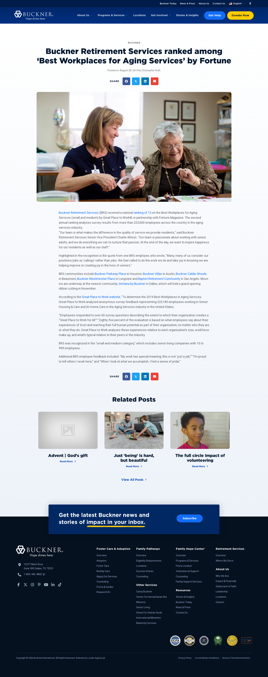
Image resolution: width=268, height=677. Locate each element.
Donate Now (240, 15)
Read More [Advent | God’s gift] (68, 461)
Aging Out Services (107, 576)
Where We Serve (224, 560)
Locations (139, 15)
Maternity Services (146, 623)
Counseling (103, 581)
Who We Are (222, 576)
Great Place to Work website (101, 297)
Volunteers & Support (187, 571)
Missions (141, 602)
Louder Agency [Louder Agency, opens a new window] (96, 658)
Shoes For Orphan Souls (149, 612)
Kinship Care (103, 571)
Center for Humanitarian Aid (151, 596)
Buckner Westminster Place (96, 279)
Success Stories (144, 571)
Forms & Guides (105, 587)
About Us (204, 3)
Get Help (215, 15)
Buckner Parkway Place (110, 274)
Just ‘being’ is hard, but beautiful (134, 458)
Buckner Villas (152, 274)
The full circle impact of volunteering (200, 458)
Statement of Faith (226, 586)
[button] (250, 3)
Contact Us (219, 3)
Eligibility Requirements (148, 560)
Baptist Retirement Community (159, 279)
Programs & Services (111, 15)
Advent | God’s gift (68, 455)
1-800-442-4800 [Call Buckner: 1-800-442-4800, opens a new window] (34, 574)
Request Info (103, 592)
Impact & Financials (226, 581)
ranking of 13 (142, 212)
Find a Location (184, 565)
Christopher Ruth (151, 70)
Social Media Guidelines (207, 658)
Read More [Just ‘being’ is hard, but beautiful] (134, 466)
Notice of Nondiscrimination (236, 658)
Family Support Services (189, 581)
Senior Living (143, 607)
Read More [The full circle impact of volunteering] (200, 466)
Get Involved (159, 15)
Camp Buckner (144, 591)
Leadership (222, 591)
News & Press (187, 3)
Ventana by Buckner (131, 283)
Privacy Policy (184, 658)
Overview (102, 555)
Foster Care (103, 565)
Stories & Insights (187, 15)
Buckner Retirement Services (79, 212)
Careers (220, 602)
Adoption (101, 560)
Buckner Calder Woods (191, 274)
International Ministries (148, 617)
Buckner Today (168, 3)
